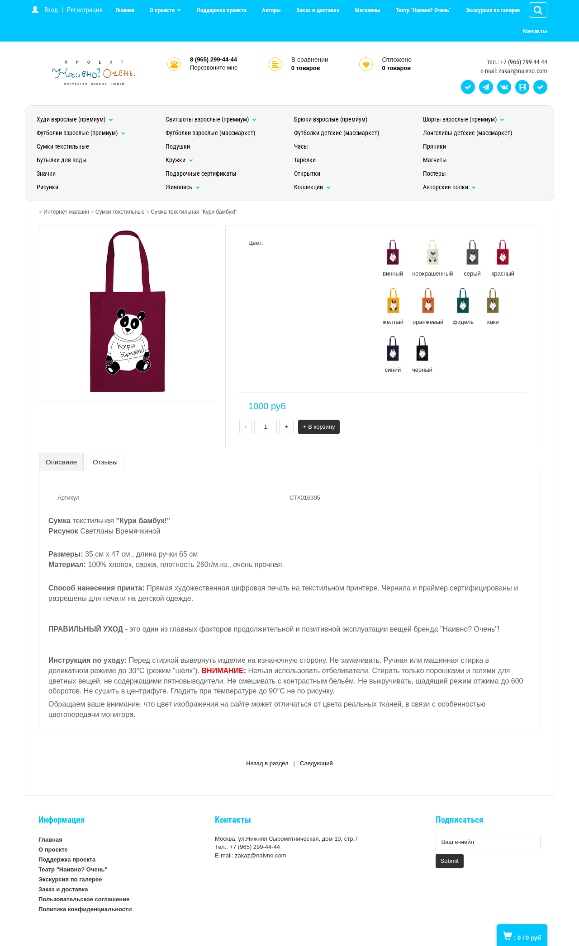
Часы (301, 146)
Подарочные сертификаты (201, 173)
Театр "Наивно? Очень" (423, 10)
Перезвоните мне (213, 67)
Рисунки (47, 187)
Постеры (434, 173)
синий (393, 354)
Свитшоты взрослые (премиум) (211, 119)
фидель (463, 306)
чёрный (422, 354)
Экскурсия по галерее (493, 10)
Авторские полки (449, 187)
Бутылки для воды (62, 160)
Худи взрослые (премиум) (75, 119)
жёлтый (393, 306)
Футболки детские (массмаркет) (336, 132)
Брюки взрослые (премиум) (330, 119)
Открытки (307, 173)
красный (503, 258)
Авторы (271, 10)
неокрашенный (432, 258)
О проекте (163, 10)
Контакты (535, 31)
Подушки (178, 146)
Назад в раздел (267, 763)
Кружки (179, 160)
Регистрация (85, 10)
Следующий (316, 763)
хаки (493, 306)
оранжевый (428, 306)
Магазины (367, 10)
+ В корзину (319, 426)
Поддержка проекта (222, 10)
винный (393, 258)
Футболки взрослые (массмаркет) (210, 132)
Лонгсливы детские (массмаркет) (467, 132)
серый (472, 258)
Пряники (434, 146)
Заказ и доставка (317, 10)
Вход (51, 10)
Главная (125, 10)
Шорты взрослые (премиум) (463, 119)
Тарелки (305, 160)
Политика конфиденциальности (85, 909)
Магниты (435, 160)
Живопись (183, 187)
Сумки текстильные (63, 146)
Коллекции (312, 187)
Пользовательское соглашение (83, 899)
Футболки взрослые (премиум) (81, 132)
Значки (46, 173)
